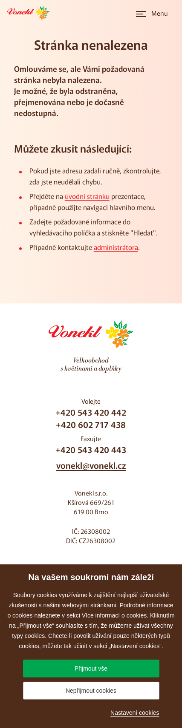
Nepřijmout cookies (91, 690)
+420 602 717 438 (91, 424)
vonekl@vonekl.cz (91, 465)
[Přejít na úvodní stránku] (31, 12)
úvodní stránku (87, 196)
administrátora (116, 247)
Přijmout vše (91, 668)
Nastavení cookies (134, 712)
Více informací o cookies (114, 615)
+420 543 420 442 (90, 412)
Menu (159, 12)
